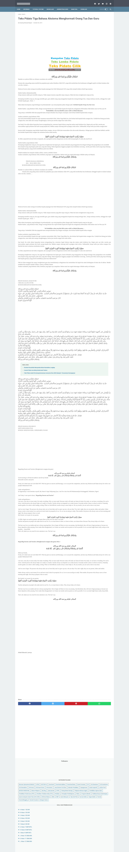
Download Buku (102, 42)
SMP (102, 98)
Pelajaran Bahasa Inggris (93, 73)
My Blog (89, 67)
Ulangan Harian (91, 111)
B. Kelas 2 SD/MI (93, 124)
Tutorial (107, 105)
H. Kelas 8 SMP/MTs (94, 141)
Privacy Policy (53, 846)
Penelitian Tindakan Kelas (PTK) (95, 83)
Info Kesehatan (91, 48)
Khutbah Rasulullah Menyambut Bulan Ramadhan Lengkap (39, 422)
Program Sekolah (91, 89)
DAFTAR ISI (90, 39)
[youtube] (101, 2)
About (71, 846)
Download (85, 6)
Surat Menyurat (91, 102)
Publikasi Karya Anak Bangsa (94, 92)
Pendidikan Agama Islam (93, 76)
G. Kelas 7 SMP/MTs (94, 138)
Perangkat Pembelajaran (93, 86)
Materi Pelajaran (104, 64)
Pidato (103, 86)
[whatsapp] (72, 791)
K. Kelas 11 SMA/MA (94, 150)
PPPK (103, 67)
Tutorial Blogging (91, 108)
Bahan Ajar (51, 6)
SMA (98, 98)
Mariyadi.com (66, 849)
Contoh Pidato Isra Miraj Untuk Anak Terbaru (35, 425)
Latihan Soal (100, 61)
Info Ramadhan (101, 48)
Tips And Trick (100, 102)
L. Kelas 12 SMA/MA (94, 152)
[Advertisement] (49, 43)
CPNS (105, 36)
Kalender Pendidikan (92, 58)
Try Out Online (90, 105)
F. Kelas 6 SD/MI (92, 135)
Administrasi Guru (63, 6)
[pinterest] (109, 2)
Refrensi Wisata (91, 98)
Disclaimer (45, 846)
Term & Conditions (63, 846)
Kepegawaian (102, 58)
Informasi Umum (98, 52)
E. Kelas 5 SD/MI (93, 132)
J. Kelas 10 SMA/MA (94, 147)
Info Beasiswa (104, 45)
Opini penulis (96, 67)
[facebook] (93, 2)
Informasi (28, 6)
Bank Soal (75, 6)
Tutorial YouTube (39, 6)
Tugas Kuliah (99, 105)
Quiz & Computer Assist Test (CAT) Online (97, 95)
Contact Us (77, 846)
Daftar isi (84, 846)
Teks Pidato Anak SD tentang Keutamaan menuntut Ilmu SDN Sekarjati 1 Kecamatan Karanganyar (49, 428)
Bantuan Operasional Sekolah (94, 36)
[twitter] (97, 2)
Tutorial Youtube (102, 108)
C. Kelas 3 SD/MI (93, 126)
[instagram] (105, 2)
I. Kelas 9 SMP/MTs (93, 144)
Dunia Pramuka (91, 45)
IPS (98, 45)
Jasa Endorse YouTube (101, 55)
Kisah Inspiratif (91, 61)
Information (90, 55)
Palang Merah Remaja (92, 70)
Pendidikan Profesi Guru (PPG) (95, 80)
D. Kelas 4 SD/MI (93, 129)
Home (19, 6)
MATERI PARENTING (92, 64)
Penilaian (107, 83)
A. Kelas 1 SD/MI (93, 121)
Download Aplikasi (91, 42)
